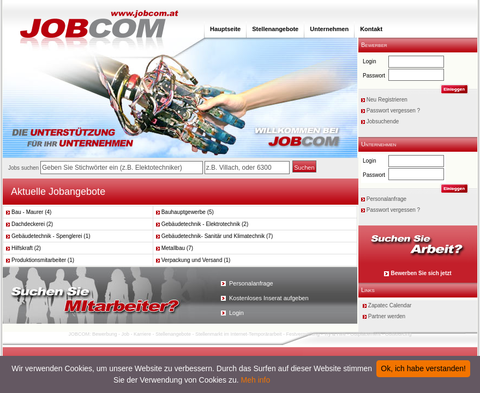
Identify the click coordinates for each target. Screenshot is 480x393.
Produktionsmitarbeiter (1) (40, 260)
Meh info (256, 380)
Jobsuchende (383, 121)
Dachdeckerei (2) (29, 224)
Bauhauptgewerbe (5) (185, 212)
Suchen (304, 167)
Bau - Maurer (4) (28, 212)
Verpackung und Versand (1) (193, 260)
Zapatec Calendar (390, 305)
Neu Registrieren (387, 100)
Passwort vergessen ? (393, 111)
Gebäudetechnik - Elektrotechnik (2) (202, 224)
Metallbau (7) (174, 248)
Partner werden (386, 316)
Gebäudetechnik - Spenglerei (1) (48, 236)
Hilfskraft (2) (23, 248)
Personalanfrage (386, 199)
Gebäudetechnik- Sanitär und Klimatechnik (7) (214, 236)
